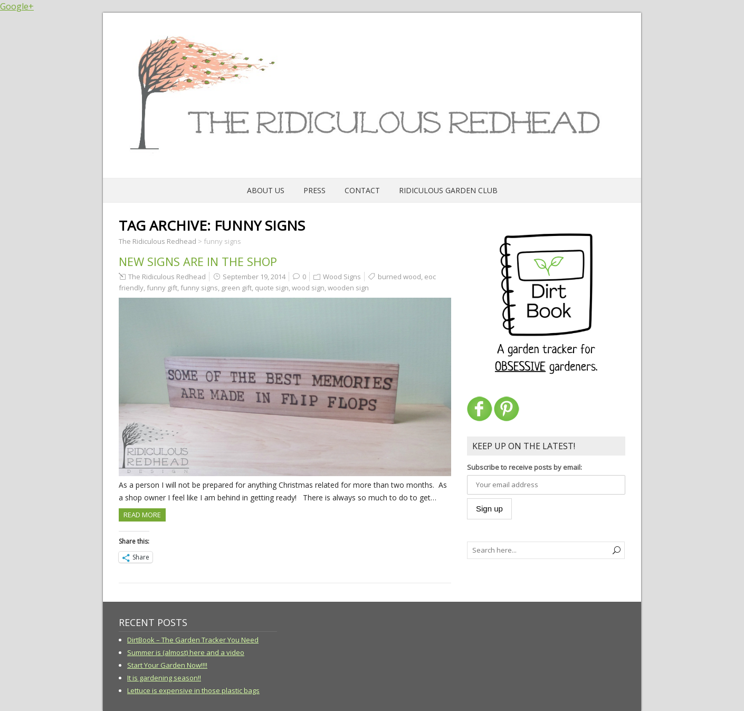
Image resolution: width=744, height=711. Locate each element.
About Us (265, 190)
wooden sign (348, 287)
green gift (236, 287)
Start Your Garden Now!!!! (167, 665)
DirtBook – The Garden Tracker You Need (193, 639)
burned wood (399, 276)
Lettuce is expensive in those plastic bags (193, 690)
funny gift (162, 287)
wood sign (308, 287)
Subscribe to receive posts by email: (524, 467)
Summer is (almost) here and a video (185, 652)
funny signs (199, 287)
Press (314, 190)
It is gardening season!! (164, 677)
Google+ (17, 6)
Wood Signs (342, 276)
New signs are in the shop (198, 261)
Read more (142, 514)
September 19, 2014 (254, 276)
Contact (362, 190)
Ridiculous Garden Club (448, 190)
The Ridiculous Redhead (167, 276)
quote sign (272, 287)
